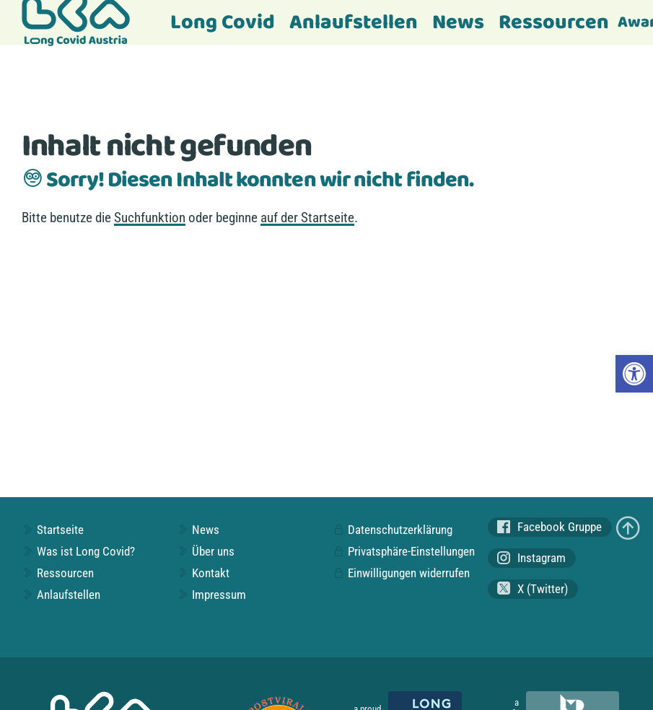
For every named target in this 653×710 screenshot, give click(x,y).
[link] (634, 374)
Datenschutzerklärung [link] (392, 529)
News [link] (458, 23)
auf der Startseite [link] (307, 217)
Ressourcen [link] (554, 23)
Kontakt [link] (203, 573)
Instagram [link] (531, 558)
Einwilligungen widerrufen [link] (401, 573)
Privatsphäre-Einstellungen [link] (404, 551)
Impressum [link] (211, 594)
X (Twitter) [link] (532, 589)
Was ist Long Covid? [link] (78, 551)
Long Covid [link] (222, 23)
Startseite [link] (53, 529)
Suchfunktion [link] (149, 217)
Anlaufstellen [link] (353, 23)
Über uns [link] (206, 551)
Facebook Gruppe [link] (549, 527)
